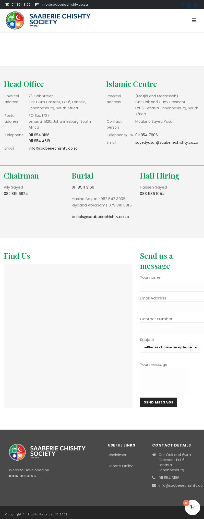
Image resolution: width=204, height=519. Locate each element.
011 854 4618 (39, 140)
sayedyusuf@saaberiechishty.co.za (166, 142)
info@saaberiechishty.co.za (65, 4)
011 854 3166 (21, 4)
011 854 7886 (146, 135)
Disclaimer (117, 455)
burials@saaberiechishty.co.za (100, 216)
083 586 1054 (152, 193)
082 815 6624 (16, 193)
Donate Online (121, 466)
